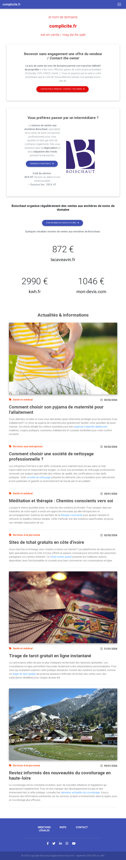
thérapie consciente (71, 515)
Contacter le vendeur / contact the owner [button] (62, 89)
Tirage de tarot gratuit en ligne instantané (50, 655)
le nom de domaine (63, 17)
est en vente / (63, 35)
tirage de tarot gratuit (24, 673)
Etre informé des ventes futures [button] (62, 223)
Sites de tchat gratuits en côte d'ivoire (46, 542)
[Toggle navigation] (119, 4)
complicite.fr (63, 26)
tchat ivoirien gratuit (61, 556)
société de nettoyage (39, 477)
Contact (82, 827)
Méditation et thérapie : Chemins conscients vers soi (61, 500)
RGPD (63, 827)
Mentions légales (44, 829)
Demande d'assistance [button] (42, 164)
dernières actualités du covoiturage (80, 792)
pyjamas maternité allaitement (90, 426)
